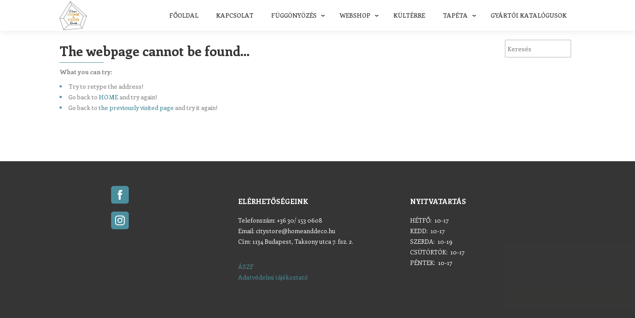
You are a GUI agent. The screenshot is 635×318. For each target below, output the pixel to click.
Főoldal (183, 15)
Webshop (355, 15)
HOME (108, 97)
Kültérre (409, 15)
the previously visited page (136, 107)
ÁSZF (246, 266)
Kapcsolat (235, 15)
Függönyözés (294, 15)
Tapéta (455, 15)
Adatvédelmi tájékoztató (273, 277)
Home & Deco (73, 15)
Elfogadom (560, 297)
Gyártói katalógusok (529, 15)
